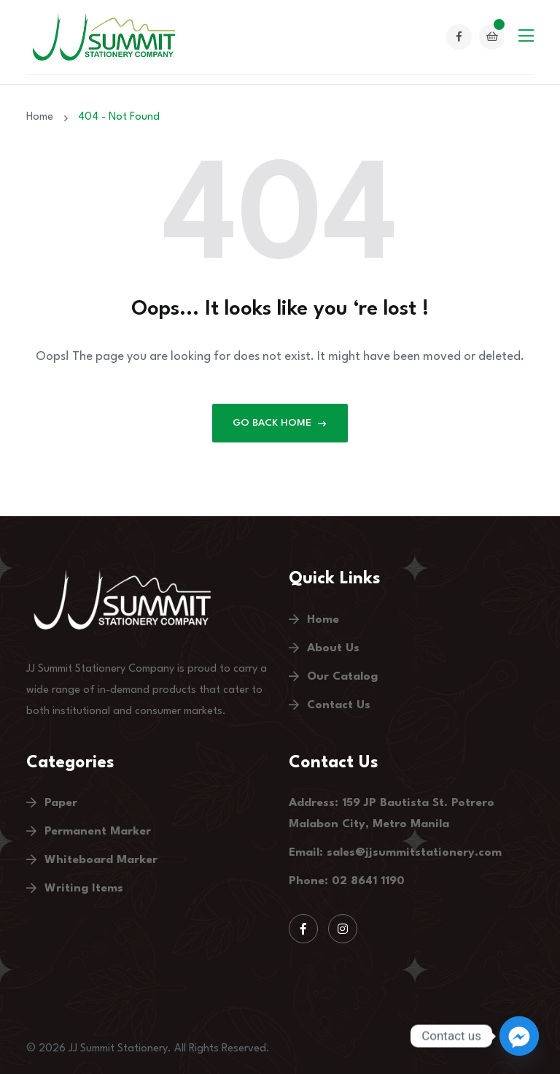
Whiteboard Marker (101, 860)
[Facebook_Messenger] (519, 1036)
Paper (60, 803)
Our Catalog (342, 677)
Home (42, 117)
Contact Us (338, 705)
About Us (333, 648)
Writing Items (83, 888)
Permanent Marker (97, 831)
